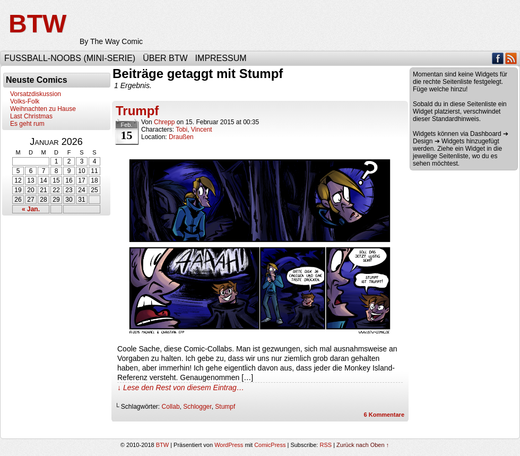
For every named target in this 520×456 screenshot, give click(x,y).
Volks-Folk (24, 101)
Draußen (181, 137)
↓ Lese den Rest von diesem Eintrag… (180, 387)
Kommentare (384, 414)
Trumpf (137, 111)
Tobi (181, 129)
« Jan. (31, 209)
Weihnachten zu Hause (43, 109)
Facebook (498, 58)
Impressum (221, 58)
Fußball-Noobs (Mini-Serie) (69, 58)
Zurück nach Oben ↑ (362, 445)
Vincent (201, 129)
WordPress (228, 445)
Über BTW (165, 58)
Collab (171, 406)
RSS (511, 58)
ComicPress (269, 445)
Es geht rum (27, 123)
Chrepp (164, 122)
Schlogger (197, 406)
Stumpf (225, 406)
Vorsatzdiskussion (35, 94)
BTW (37, 24)
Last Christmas (31, 116)
